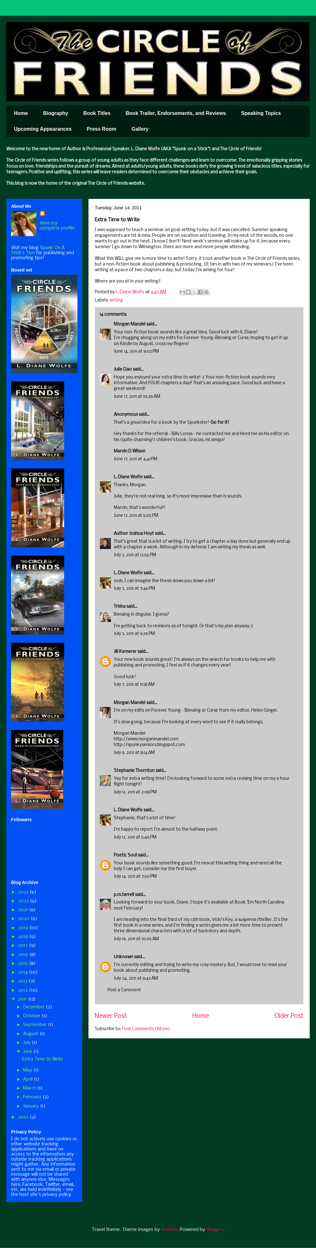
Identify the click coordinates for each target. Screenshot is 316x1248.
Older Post (289, 1016)
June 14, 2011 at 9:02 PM (136, 351)
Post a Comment (124, 990)
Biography (55, 113)
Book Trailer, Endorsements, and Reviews (176, 113)
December (34, 1007)
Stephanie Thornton (134, 770)
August (31, 1033)
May (28, 1070)
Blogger (214, 1229)
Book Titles (97, 113)
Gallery (140, 129)
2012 (23, 990)
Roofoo (169, 1229)
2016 (23, 954)
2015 (23, 963)
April (28, 1079)
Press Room (101, 129)
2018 (23, 936)
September (35, 1024)
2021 (23, 909)
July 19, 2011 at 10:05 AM (136, 939)
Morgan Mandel (129, 324)
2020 (24, 918)
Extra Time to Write (42, 1059)
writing (116, 300)
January (31, 1106)
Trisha (119, 606)
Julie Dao (123, 369)
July (27, 1042)
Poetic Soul (125, 855)
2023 (24, 892)
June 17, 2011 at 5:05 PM (136, 515)
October (32, 1015)
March (30, 1088)
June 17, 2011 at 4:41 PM (135, 459)
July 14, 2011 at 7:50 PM (135, 876)
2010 (24, 1117)
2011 (23, 999)
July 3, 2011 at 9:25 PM (134, 633)
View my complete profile (57, 226)
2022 (24, 901)
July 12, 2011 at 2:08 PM (135, 792)
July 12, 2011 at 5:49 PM (135, 837)
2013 (23, 981)
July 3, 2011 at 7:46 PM (134, 588)
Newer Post (111, 1016)
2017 (23, 945)
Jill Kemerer (125, 651)
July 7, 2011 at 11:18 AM (134, 684)
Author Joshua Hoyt (134, 533)
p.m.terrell (124, 895)
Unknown (123, 957)
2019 (23, 927)
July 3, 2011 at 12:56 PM (135, 555)
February (33, 1097)
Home (21, 113)
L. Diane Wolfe (128, 477)
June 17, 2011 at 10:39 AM (137, 396)
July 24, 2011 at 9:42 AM (136, 978)
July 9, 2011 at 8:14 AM (134, 752)
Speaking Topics (261, 113)
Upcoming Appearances (43, 129)
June (28, 1051)
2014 (23, 972)
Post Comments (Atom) (146, 1029)
